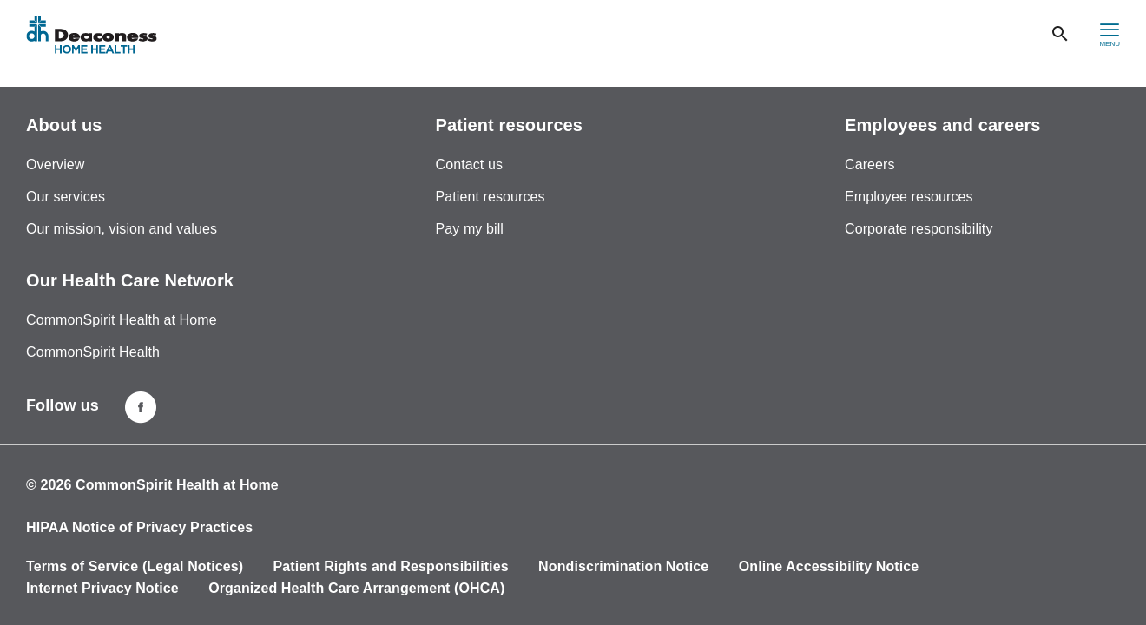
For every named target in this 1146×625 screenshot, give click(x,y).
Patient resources (490, 196)
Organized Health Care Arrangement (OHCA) (356, 588)
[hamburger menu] (1109, 34)
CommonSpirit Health (93, 352)
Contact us (469, 164)
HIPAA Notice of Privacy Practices (139, 527)
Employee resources (909, 196)
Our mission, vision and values (121, 228)
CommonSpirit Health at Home (121, 319)
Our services (65, 196)
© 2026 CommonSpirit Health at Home (152, 484)
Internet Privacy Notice (102, 588)
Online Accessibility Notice (829, 566)
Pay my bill (470, 228)
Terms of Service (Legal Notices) (134, 566)
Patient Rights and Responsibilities (391, 566)
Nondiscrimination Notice (623, 566)
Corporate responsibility (918, 228)
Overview (55, 164)
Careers (870, 164)
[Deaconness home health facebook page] (140, 407)
